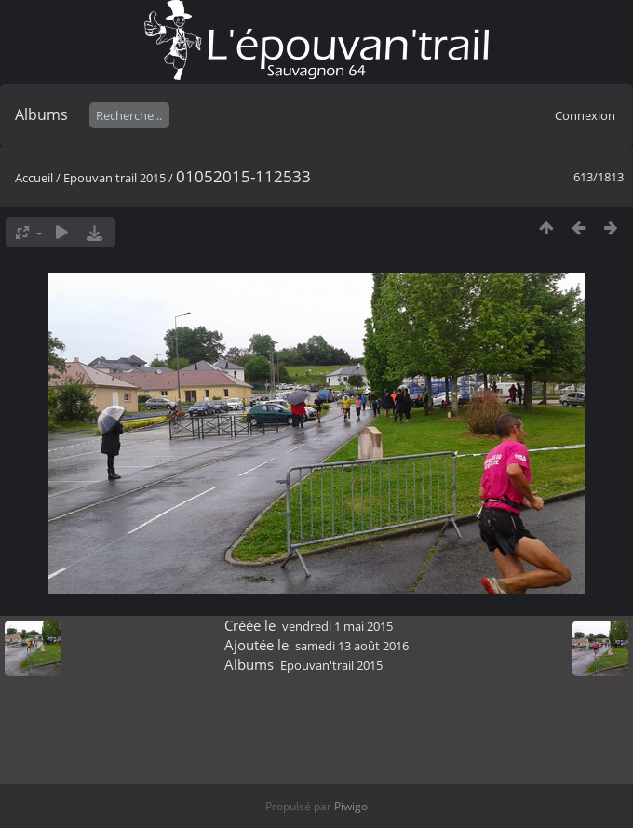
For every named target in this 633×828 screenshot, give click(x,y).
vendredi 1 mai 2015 (337, 626)
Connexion (585, 115)
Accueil (34, 177)
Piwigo (351, 806)
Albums (41, 114)
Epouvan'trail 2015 (114, 177)
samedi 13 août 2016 (352, 645)
